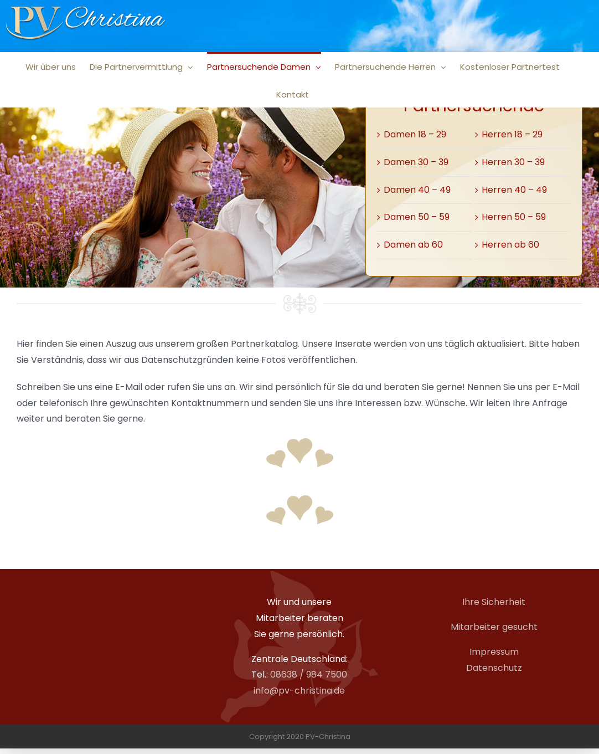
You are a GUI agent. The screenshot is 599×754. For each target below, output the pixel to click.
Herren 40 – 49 (514, 189)
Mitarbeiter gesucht (494, 626)
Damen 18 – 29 (415, 134)
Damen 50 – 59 (417, 217)
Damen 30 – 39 (416, 162)
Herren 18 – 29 (512, 134)
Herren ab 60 (510, 244)
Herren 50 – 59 (514, 217)
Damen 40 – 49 (417, 189)
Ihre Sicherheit (493, 602)
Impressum (494, 651)
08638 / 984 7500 (308, 674)
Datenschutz (494, 667)
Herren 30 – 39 (513, 162)
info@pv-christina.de (299, 690)
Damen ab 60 (413, 244)
